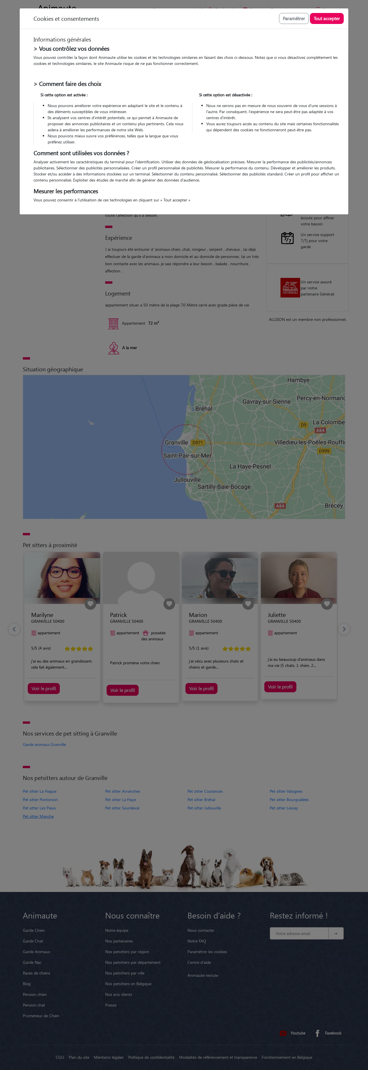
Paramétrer (294, 18)
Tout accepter (327, 18)
